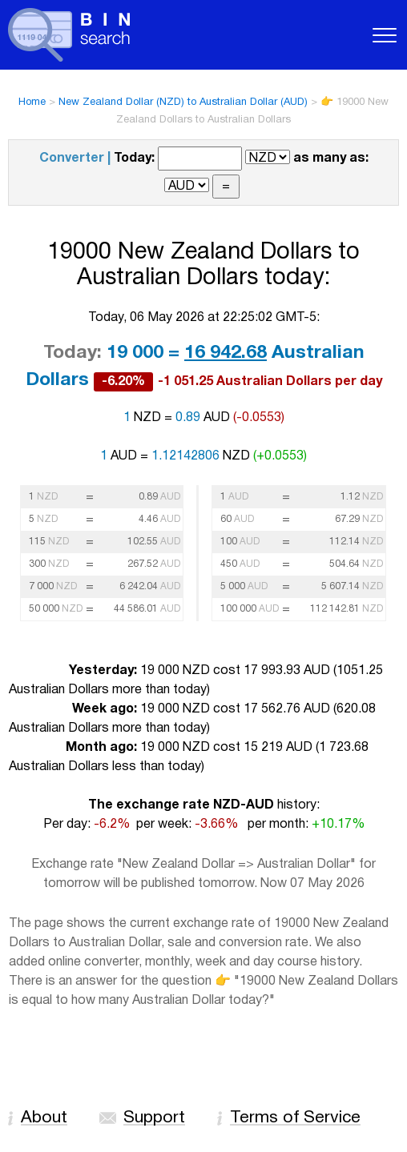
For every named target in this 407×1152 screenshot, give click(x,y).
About (44, 1118)
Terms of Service (295, 1118)
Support (154, 1118)
